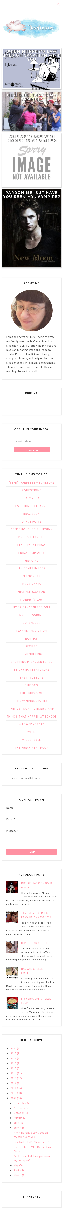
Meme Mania (31, 584)
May (16, 1165)
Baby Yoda (31, 498)
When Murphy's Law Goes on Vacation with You (31, 55)
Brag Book (31, 514)
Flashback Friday (31, 545)
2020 (14, 1048)
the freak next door (31, 747)
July (16, 1122)
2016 (14, 1063)
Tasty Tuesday (31, 677)
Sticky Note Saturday (31, 669)
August (18, 1117)
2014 (14, 1073)
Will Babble (31, 740)
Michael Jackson (31, 592)
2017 (14, 1058)
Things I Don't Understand (31, 708)
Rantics (31, 638)
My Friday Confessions (31, 607)
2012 (14, 1083)
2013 (14, 1078)
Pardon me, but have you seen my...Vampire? (31, 194)
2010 (14, 1093)
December (20, 1103)
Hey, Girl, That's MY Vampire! (32, 97)
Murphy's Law (31, 599)
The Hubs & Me (31, 693)
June (17, 1127)
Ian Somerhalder (31, 568)
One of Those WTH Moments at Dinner (31, 138)
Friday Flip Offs (31, 553)
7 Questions (32, 490)
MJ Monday (31, 576)
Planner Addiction (31, 631)
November (20, 1108)
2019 (14, 1053)
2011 (14, 1088)
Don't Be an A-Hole (34, 943)
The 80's (31, 685)
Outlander (31, 623)
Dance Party (31, 521)
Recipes (31, 646)
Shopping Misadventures (31, 662)
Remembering (31, 654)
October (19, 1112)
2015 (14, 1068)
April (17, 1170)
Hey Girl (31, 560)
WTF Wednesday (31, 724)
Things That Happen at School (31, 716)
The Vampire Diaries (31, 701)
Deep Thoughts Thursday (31, 529)
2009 (14, 1098)
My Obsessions (31, 615)
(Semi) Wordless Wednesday (31, 482)
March (18, 1175)
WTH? (31, 732)
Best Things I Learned (31, 506)
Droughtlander (31, 537)
